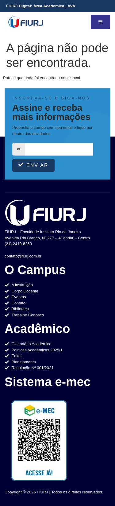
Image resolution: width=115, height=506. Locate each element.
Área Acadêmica (48, 6)
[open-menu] (100, 21)
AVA (71, 6)
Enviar (33, 165)
